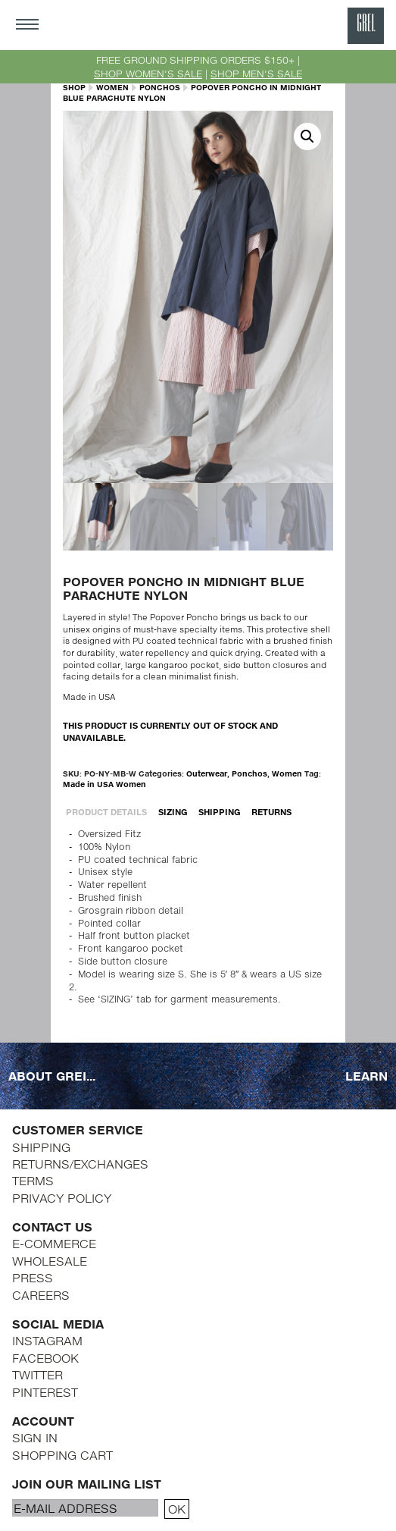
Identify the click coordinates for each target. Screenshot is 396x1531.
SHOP (74, 87)
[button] (307, 136)
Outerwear (206, 773)
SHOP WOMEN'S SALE (148, 73)
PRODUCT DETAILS (106, 812)
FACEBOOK (45, 1358)
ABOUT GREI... (51, 1075)
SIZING (173, 812)
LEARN (366, 1075)
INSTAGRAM (47, 1340)
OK (177, 1508)
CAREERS (41, 1295)
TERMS (33, 1180)
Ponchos (159, 87)
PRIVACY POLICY (61, 1198)
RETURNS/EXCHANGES (80, 1163)
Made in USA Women (104, 784)
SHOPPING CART (62, 1455)
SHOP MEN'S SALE (256, 73)
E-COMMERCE (54, 1243)
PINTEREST (45, 1392)
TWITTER (37, 1374)
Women (112, 87)
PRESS (32, 1277)
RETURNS (271, 812)
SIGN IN (35, 1437)
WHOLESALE (49, 1260)
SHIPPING (219, 812)
